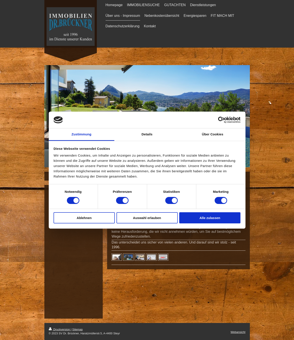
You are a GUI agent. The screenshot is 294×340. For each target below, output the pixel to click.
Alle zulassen (209, 218)
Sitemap (77, 329)
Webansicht (238, 332)
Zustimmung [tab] (81, 134)
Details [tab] (147, 134)
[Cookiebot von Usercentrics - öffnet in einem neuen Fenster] (221, 120)
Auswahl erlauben (147, 218)
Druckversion (60, 329)
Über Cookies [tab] (212, 134)
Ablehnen (84, 218)
